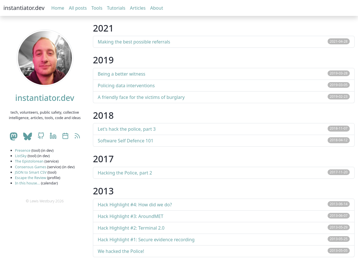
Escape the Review (30, 177)
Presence (23, 150)
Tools (96, 8)
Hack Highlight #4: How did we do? (135, 204)
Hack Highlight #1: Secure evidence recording (146, 239)
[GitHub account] (41, 136)
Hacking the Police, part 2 (125, 173)
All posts (78, 8)
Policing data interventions (126, 85)
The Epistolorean (29, 161)
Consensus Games (30, 166)
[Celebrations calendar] (65, 136)
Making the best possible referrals (134, 42)
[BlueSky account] (27, 136)
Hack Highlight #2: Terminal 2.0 (131, 228)
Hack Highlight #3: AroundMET (130, 216)
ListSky (21, 155)
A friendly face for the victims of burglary (141, 97)
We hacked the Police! (121, 251)
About (156, 8)
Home (57, 8)
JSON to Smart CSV (31, 172)
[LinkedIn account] (53, 136)
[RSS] (77, 136)
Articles (137, 8)
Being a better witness (121, 74)
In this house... (27, 183)
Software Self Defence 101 (125, 141)
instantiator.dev (24, 8)
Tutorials (116, 8)
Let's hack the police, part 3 (127, 129)
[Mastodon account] (13, 136)
